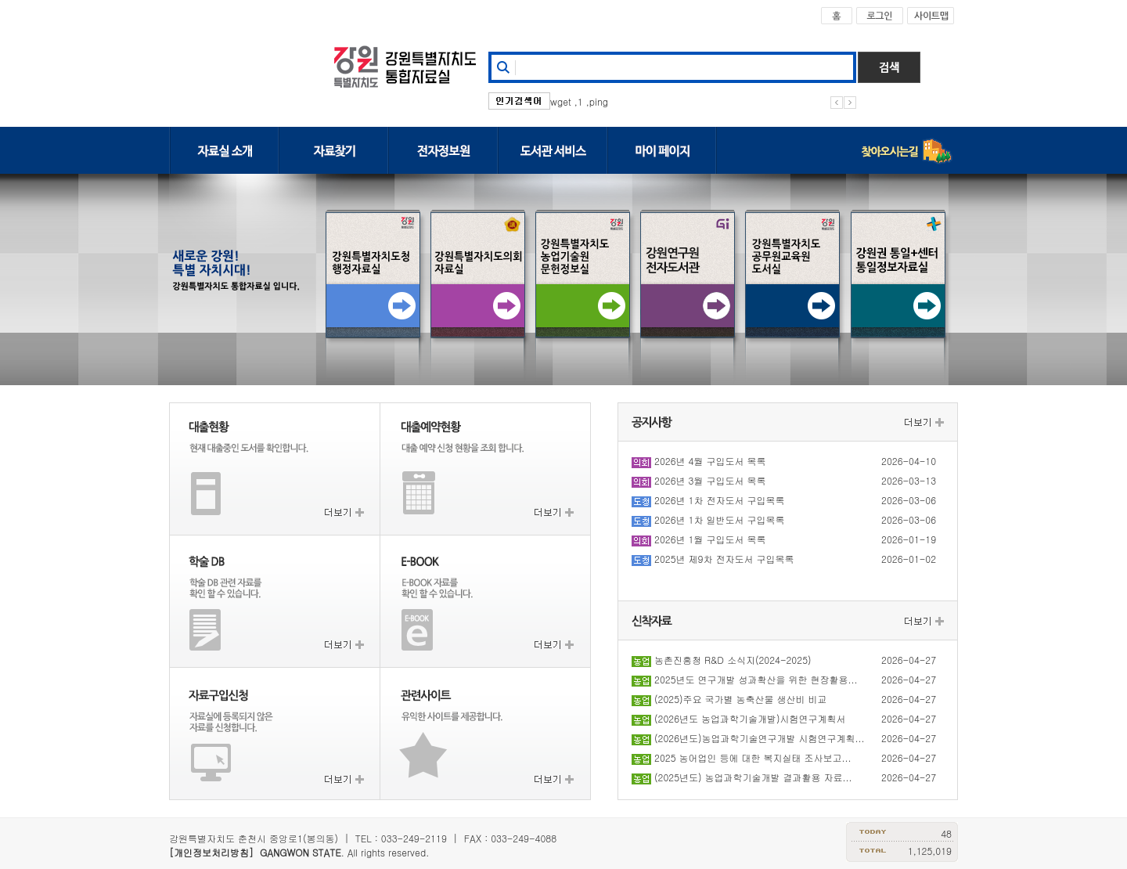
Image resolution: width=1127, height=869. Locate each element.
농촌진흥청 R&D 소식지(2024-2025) (733, 659)
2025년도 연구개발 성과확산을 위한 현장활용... (756, 679)
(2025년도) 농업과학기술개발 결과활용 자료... (753, 777)
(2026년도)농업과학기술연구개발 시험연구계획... (759, 738)
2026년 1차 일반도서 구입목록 (719, 519)
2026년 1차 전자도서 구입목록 (719, 500)
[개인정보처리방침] (211, 852)
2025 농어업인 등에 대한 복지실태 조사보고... (753, 757)
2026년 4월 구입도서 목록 (709, 460)
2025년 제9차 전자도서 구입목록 (724, 558)
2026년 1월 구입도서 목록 (709, 539)
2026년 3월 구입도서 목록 (709, 480)
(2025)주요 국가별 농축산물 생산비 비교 (740, 698)
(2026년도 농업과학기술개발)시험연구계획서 (750, 718)
